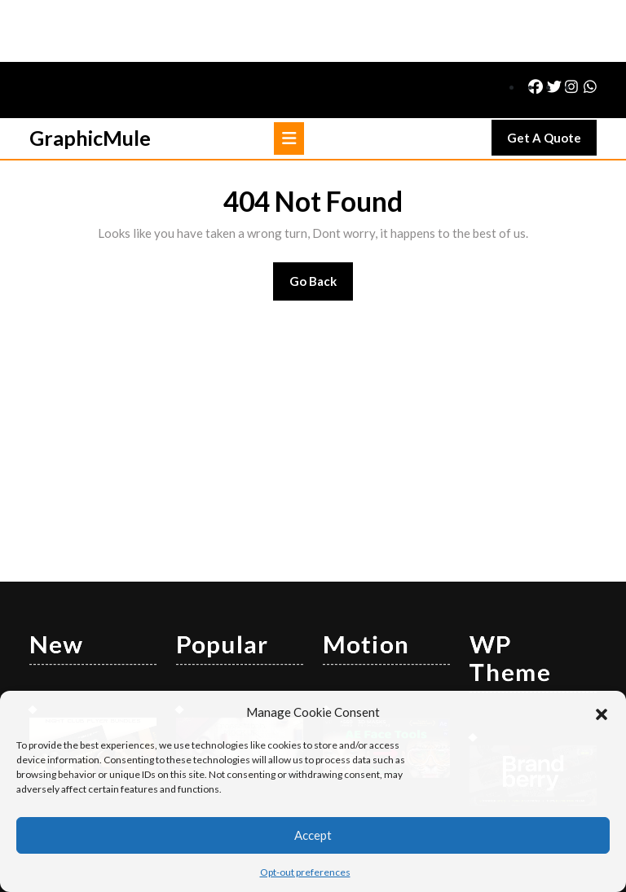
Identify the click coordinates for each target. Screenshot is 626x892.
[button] (601, 712)
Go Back (321, 224)
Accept (313, 835)
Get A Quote (552, 80)
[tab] (289, 76)
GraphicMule (90, 76)
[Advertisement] (313, 373)
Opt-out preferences (305, 872)
